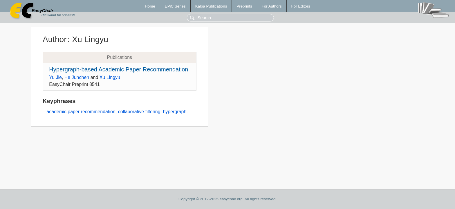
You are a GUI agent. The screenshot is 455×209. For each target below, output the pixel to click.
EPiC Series (175, 6)
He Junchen (76, 77)
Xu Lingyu (110, 77)
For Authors (272, 6)
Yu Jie (55, 77)
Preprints (244, 6)
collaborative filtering (139, 111)
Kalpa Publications (211, 6)
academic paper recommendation (80, 111)
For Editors (300, 6)
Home (150, 6)
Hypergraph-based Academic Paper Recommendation (118, 69)
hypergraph (174, 111)
